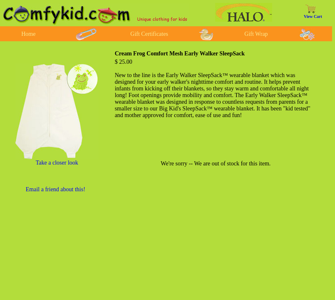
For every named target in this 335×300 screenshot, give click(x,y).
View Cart (313, 16)
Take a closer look (57, 163)
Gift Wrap (256, 34)
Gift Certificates (149, 34)
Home (28, 34)
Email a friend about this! (55, 189)
